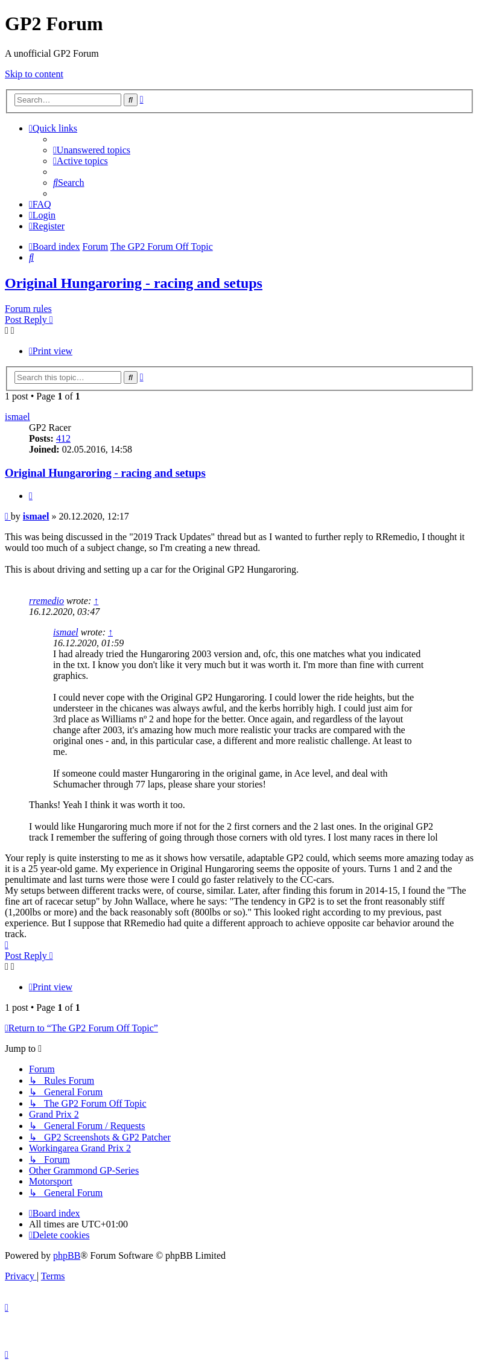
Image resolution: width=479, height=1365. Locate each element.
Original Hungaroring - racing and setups (133, 283)
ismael (17, 417)
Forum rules (28, 309)
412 (63, 438)
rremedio (46, 601)
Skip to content (34, 74)
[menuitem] (91, 150)
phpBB (66, 1255)
